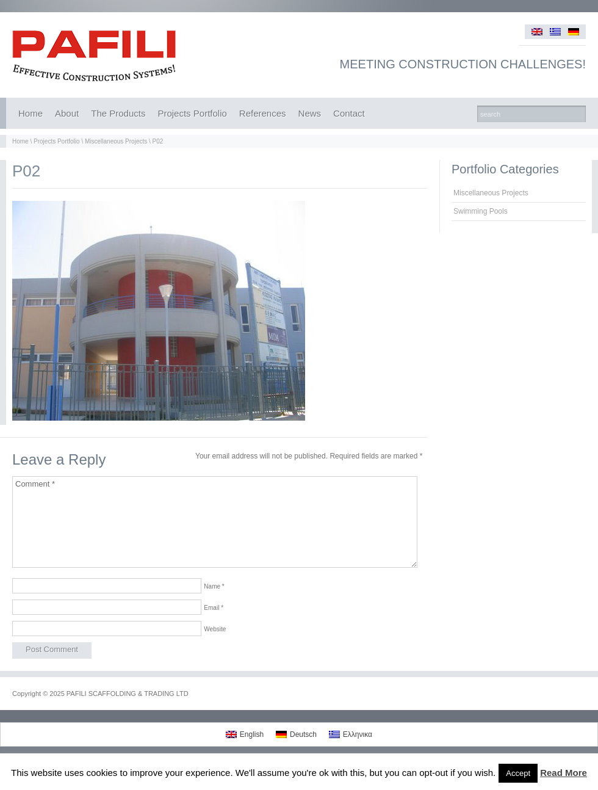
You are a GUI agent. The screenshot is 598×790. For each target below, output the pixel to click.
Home (30, 113)
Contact (349, 113)
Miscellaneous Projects (116, 141)
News (310, 113)
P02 (158, 141)
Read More (563, 772)
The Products (118, 113)
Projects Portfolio (191, 113)
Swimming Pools (480, 211)
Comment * (214, 522)
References (262, 113)
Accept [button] (518, 773)
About (67, 113)
